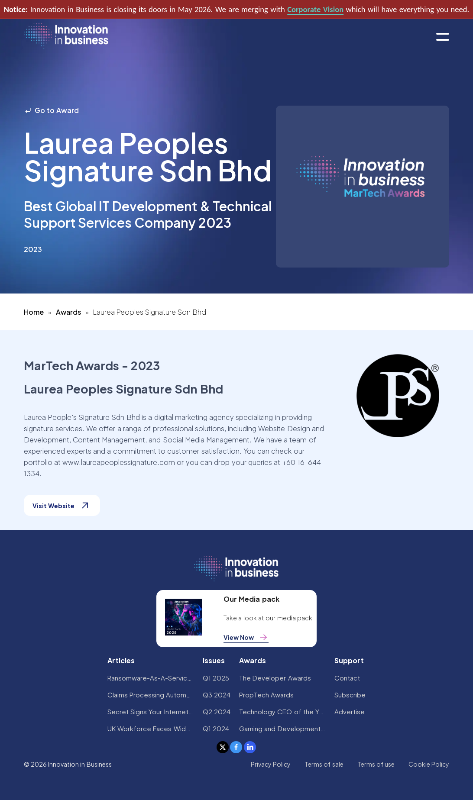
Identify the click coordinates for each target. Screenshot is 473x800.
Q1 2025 (216, 678)
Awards (68, 311)
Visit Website (61, 505)
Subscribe (350, 694)
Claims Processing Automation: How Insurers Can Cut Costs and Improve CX (150, 694)
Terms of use (376, 764)
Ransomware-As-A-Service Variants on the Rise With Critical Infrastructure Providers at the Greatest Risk (150, 678)
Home (34, 311)
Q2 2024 (216, 711)
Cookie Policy (428, 764)
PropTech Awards (266, 694)
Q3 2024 (216, 694)
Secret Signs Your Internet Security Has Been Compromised (150, 711)
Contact (347, 678)
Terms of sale (324, 764)
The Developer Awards (275, 678)
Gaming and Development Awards (282, 728)
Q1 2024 (216, 728)
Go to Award (51, 110)
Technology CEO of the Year (282, 711)
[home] (66, 36)
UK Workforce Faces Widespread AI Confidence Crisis (150, 728)
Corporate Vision (315, 9)
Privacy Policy (271, 764)
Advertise (349, 711)
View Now (246, 637)
